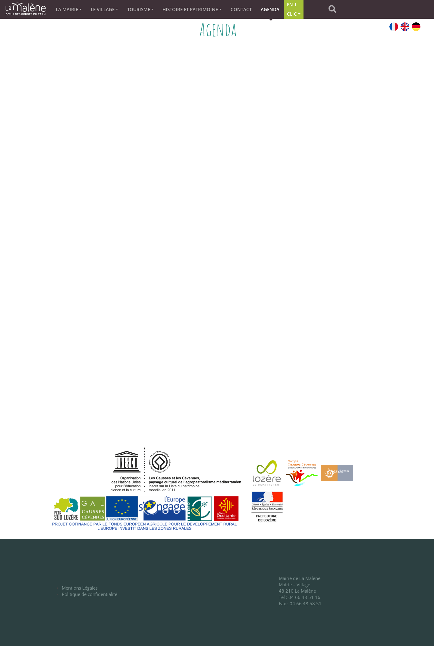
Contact (241, 9)
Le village (103, 9)
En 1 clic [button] (292, 9)
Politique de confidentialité (89, 594)
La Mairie (67, 9)
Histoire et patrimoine (190, 9)
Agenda (270, 9)
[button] (339, 9)
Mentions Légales (80, 588)
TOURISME (138, 9)
